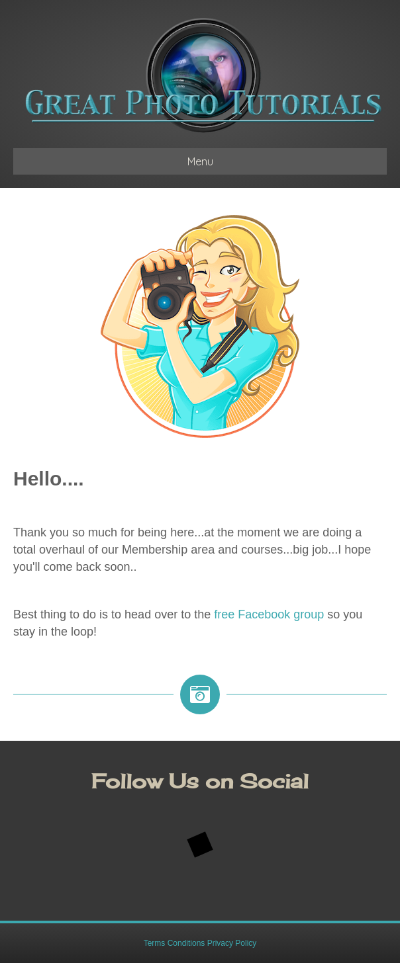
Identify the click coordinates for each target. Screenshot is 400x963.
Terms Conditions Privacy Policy (200, 943)
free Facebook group (269, 614)
